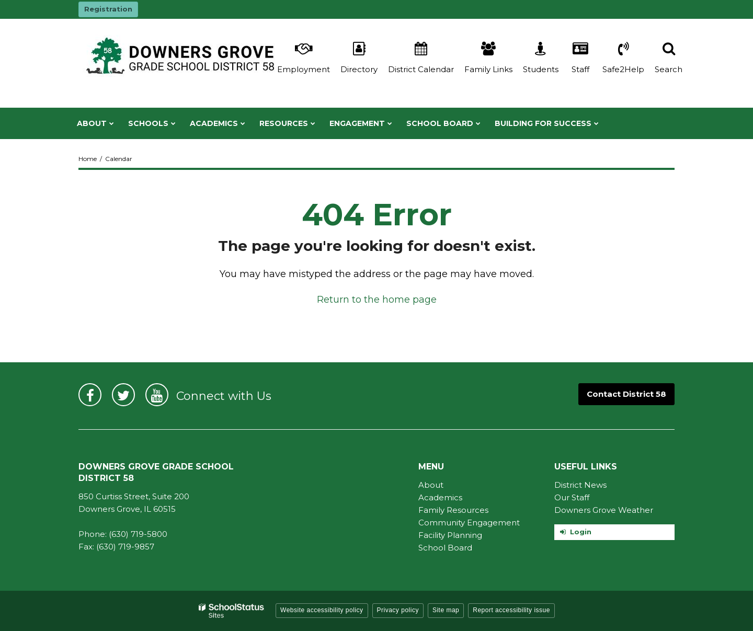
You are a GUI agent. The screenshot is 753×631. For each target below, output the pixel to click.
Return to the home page (377, 299)
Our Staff (571, 497)
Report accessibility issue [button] (511, 610)
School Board (445, 548)
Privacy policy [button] (398, 610)
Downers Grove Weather (603, 510)
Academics (440, 497)
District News (580, 485)
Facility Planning (450, 535)
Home (87, 159)
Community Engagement (469, 522)
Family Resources (453, 510)
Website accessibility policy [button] (321, 610)
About (430, 485)
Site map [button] (445, 610)
